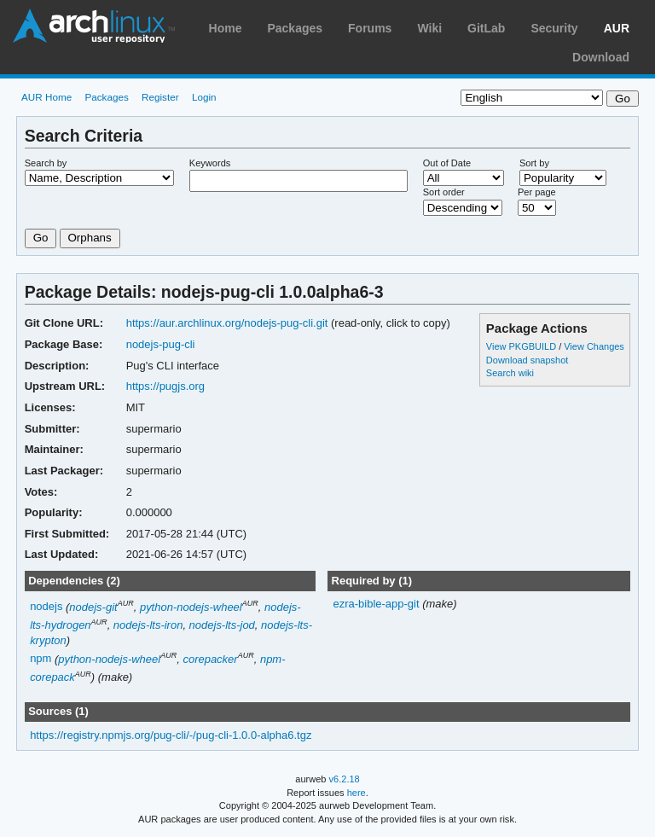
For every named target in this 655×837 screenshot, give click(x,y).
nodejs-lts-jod (222, 625)
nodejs (46, 607)
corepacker (210, 659)
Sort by (534, 163)
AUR (616, 28)
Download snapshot (527, 360)
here (356, 793)
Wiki (429, 28)
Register (160, 96)
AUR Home (46, 96)
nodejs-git (93, 607)
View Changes (594, 346)
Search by (46, 163)
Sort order (444, 192)
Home (225, 28)
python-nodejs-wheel (191, 607)
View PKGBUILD (522, 346)
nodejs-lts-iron (148, 625)
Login (204, 96)
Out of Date (447, 163)
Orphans (90, 237)
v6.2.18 (344, 779)
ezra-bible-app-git (377, 603)
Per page (537, 192)
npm (40, 659)
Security (553, 28)
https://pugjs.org (165, 386)
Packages (294, 28)
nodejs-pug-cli (160, 344)
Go (41, 237)
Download (600, 57)
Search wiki (510, 373)
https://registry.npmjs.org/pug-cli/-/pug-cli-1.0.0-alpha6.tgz (170, 735)
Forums (369, 28)
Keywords (209, 163)
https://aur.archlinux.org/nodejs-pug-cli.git (227, 323)
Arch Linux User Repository (94, 26)
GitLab (486, 28)
